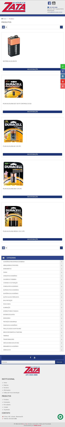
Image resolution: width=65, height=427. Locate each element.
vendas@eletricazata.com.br (54, 12)
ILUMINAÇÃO (6, 307)
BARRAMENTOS (7, 269)
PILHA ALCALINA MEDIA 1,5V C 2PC (14, 231)
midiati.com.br (37, 425)
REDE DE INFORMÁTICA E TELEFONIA (12, 332)
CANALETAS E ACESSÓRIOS (10, 276)
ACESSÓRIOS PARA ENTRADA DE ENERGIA (14, 261)
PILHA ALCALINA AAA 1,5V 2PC (12, 189)
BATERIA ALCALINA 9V (10, 61)
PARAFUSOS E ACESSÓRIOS (10, 325)
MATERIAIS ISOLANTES (9, 314)
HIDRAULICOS (7, 350)
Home (4, 19)
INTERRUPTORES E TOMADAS (10, 311)
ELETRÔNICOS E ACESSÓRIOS (10, 293)
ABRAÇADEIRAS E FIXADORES (10, 265)
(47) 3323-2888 (13, 418)
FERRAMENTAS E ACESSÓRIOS (10, 346)
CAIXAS (5, 272)
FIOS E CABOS (6, 304)
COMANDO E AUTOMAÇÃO (10, 283)
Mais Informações (32, 69)
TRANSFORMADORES (8, 339)
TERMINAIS (6, 335)
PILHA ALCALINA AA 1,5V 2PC (12, 146)
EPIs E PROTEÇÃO (7, 300)
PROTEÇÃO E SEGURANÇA (10, 321)
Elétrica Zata (24, 424)
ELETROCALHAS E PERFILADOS (11, 297)
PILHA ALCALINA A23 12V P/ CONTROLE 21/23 (17, 103)
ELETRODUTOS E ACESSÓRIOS (11, 290)
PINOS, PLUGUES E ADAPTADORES (12, 328)
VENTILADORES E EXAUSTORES (11, 343)
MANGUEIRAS (6, 318)
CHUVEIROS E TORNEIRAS (9, 279)
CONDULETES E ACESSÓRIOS (10, 286)
